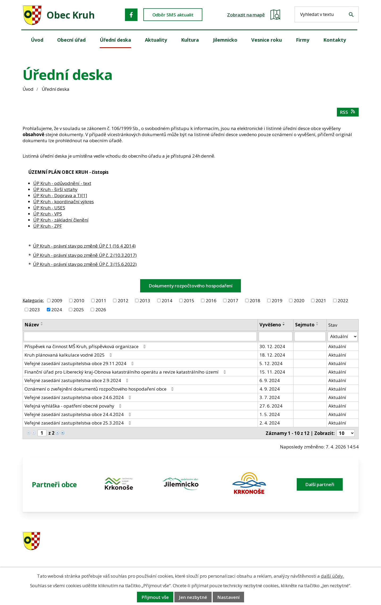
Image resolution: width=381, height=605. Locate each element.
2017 (233, 300)
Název (31, 325)
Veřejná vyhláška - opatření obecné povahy (73, 406)
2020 (299, 300)
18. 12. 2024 (272, 355)
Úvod (28, 89)
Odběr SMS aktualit (173, 15)
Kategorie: (33, 300)
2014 (167, 300)
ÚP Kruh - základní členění (61, 220)
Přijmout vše (155, 597)
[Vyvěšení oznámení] (275, 336)
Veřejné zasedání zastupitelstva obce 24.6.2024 (78, 397)
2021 (321, 300)
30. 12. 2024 (272, 346)
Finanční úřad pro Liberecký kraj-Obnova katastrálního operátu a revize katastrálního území (126, 372)
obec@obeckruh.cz (320, 548)
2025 (78, 309)
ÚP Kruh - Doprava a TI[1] (60, 195)
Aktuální (337, 346)
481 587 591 (228, 541)
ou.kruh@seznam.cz (321, 541)
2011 (101, 300)
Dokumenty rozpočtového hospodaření (190, 286)
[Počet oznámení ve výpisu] (346, 433)
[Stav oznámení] (342, 336)
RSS (348, 112)
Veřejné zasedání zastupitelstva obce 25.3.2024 (78, 423)
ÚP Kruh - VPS (47, 214)
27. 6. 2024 (270, 406)
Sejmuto (305, 325)
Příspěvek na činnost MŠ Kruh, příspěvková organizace (86, 346)
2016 (211, 300)
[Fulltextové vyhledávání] (327, 14)
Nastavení (228, 597)
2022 (343, 300)
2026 (100, 309)
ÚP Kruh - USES (49, 208)
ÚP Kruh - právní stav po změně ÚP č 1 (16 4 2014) (84, 246)
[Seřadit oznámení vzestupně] (42, 323)
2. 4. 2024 (269, 423)
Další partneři (319, 484)
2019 (277, 300)
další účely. (332, 576)
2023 (34, 309)
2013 (145, 300)
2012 (123, 300)
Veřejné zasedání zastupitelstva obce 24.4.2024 (78, 414)
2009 (57, 300)
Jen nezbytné (193, 597)
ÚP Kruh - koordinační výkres (63, 201)
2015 (189, 300)
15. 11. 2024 (272, 372)
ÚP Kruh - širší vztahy (55, 189)
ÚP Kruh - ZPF (47, 226)
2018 (255, 300)
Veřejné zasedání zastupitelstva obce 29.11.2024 (79, 363)
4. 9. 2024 (269, 389)
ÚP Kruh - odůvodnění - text (62, 183)
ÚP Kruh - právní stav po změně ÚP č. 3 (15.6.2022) (85, 264)
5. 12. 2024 (270, 363)
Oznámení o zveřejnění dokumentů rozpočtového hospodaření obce (99, 389)
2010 (79, 300)
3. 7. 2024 (269, 397)
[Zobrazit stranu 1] (42, 433)
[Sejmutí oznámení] (310, 336)
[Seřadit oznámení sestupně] (42, 325)
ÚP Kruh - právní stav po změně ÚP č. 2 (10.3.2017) (85, 255)
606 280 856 (228, 548)
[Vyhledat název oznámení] (140, 336)
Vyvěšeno (270, 325)
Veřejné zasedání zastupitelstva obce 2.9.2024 (77, 380)
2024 (56, 309)
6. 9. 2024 (269, 380)
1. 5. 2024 (269, 414)
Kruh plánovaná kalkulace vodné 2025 (69, 355)
